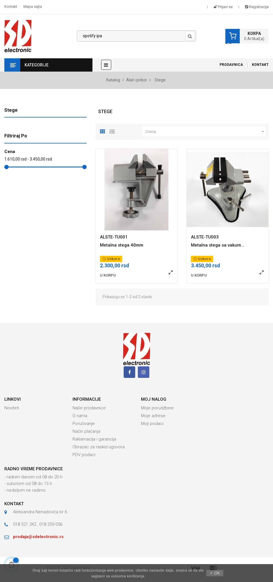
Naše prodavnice (89, 408)
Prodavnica (231, 65)
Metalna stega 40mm (121, 245)
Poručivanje (84, 423)
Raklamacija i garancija (94, 439)
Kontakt (10, 6)
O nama (80, 415)
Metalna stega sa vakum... (217, 245)
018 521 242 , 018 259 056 (37, 524)
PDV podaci (84, 454)
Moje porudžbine (157, 408)
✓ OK (215, 573)
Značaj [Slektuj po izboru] (205, 131)
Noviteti (11, 408)
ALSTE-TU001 (114, 237)
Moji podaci (152, 423)
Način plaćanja (86, 431)
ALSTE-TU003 (205, 237)
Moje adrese (153, 415)
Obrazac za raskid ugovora (99, 446)
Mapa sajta (32, 6)
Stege (11, 110)
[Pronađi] (136, 36)
